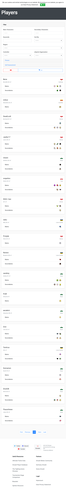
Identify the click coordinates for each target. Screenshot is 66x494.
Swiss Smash (40, 469)
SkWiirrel (51, 450)
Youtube (21, 449)
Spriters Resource (17, 486)
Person (7, 60)
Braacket (15, 481)
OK (42, 5)
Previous (27, 432)
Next (39, 432)
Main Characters (8, 30)
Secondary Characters (41, 30)
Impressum (39, 480)
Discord (25, 446)
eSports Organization (40, 52)
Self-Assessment (10, 65)
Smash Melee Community (44, 461)
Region (5, 45)
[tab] (33, 60)
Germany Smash (41, 465)
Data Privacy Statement (43, 485)
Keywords (6, 37)
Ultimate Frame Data (18, 461)
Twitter (17, 446)
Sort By (36, 37)
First (21, 432)
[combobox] (17, 33)
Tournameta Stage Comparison (18, 476)
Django (49, 445)
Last (44, 432)
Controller (6, 52)
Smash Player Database (19, 465)
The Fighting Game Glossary (18, 470)
